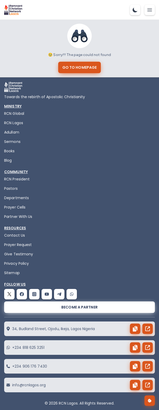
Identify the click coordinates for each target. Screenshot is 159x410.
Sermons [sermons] (12, 141)
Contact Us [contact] (14, 235)
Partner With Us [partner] (18, 216)
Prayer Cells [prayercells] (14, 207)
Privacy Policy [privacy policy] (16, 263)
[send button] (147, 329)
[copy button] (135, 329)
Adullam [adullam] (11, 132)
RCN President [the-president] (17, 179)
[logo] (13, 10)
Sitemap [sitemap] (12, 272)
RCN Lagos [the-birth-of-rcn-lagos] (13, 122)
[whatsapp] (72, 294)
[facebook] (22, 294)
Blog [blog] (8, 160)
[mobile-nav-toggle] (149, 10)
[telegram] (59, 294)
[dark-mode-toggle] (135, 10)
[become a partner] (79, 307)
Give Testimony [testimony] (18, 254)
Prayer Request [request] (18, 244)
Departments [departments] (16, 197)
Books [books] (9, 151)
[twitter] (9, 294)
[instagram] (34, 294)
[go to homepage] (79, 67)
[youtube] (47, 294)
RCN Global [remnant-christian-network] (14, 113)
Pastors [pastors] (11, 188)
